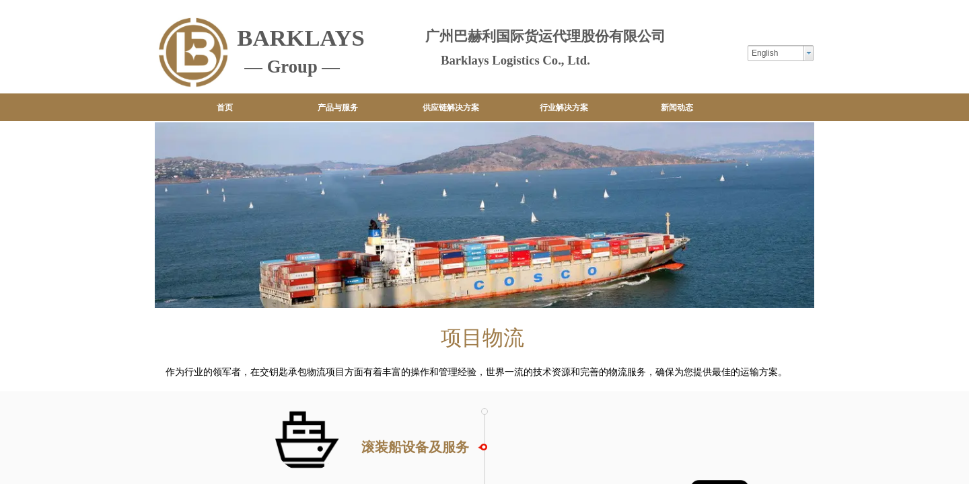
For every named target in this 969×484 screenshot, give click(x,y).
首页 (225, 107)
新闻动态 (677, 107)
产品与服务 (338, 107)
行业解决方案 (564, 107)
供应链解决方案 (451, 107)
